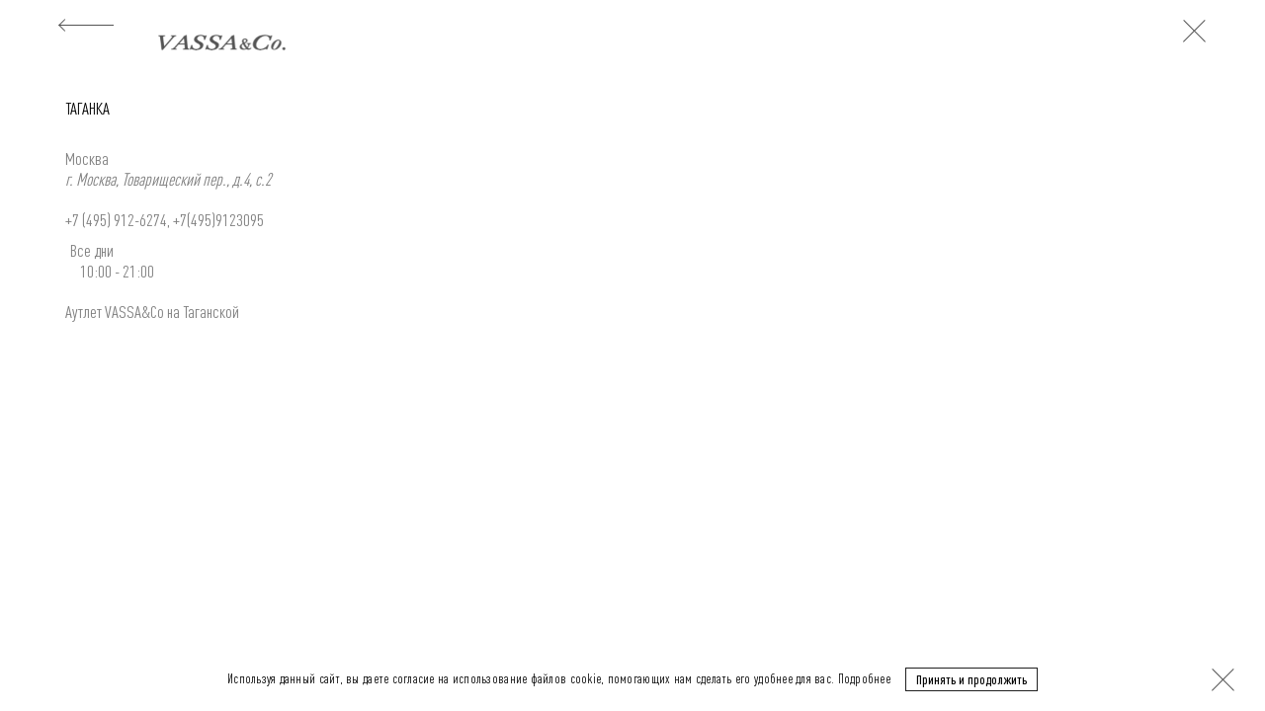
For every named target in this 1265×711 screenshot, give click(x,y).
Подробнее (864, 677)
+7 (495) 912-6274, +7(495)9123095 (164, 218)
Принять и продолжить (971, 678)
